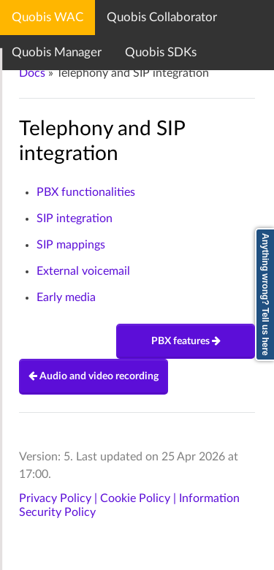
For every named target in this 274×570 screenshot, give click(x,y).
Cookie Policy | (139, 498)
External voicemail (83, 271)
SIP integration (75, 218)
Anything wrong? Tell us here (265, 294)
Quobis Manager (57, 52)
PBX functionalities (86, 192)
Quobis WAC (47, 17)
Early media (66, 297)
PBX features (186, 341)
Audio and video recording (93, 376)
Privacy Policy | (59, 498)
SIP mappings (71, 245)
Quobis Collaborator (162, 17)
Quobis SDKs (161, 52)
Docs (32, 73)
